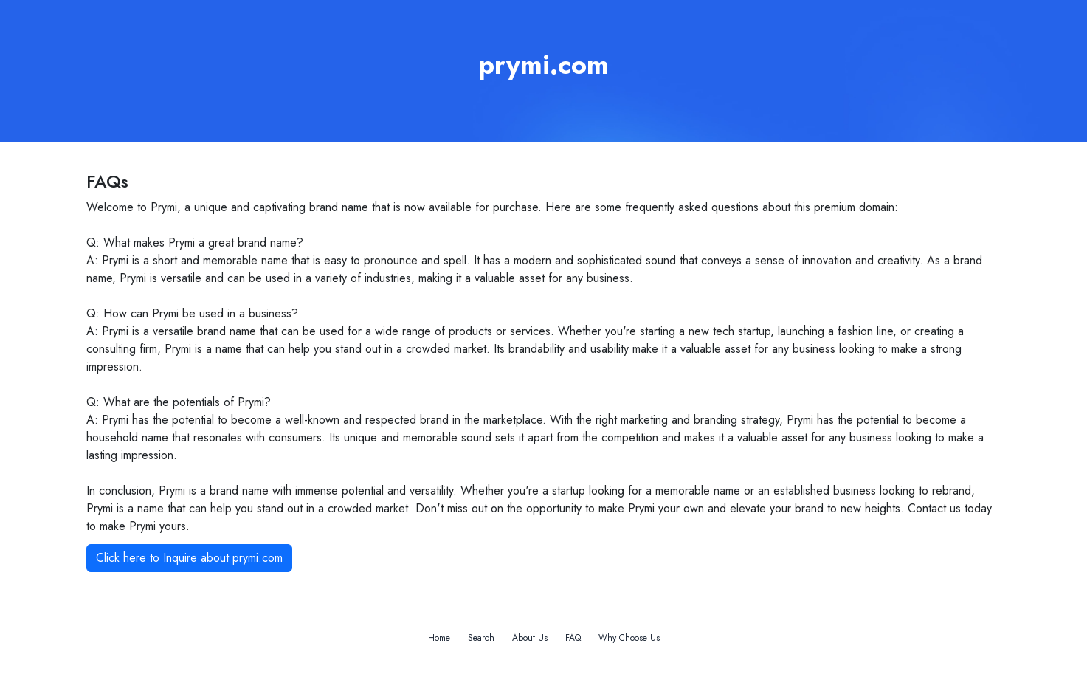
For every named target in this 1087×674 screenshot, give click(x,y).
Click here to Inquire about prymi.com (189, 557)
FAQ (573, 637)
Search (481, 637)
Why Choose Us (629, 637)
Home (439, 637)
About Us (530, 637)
